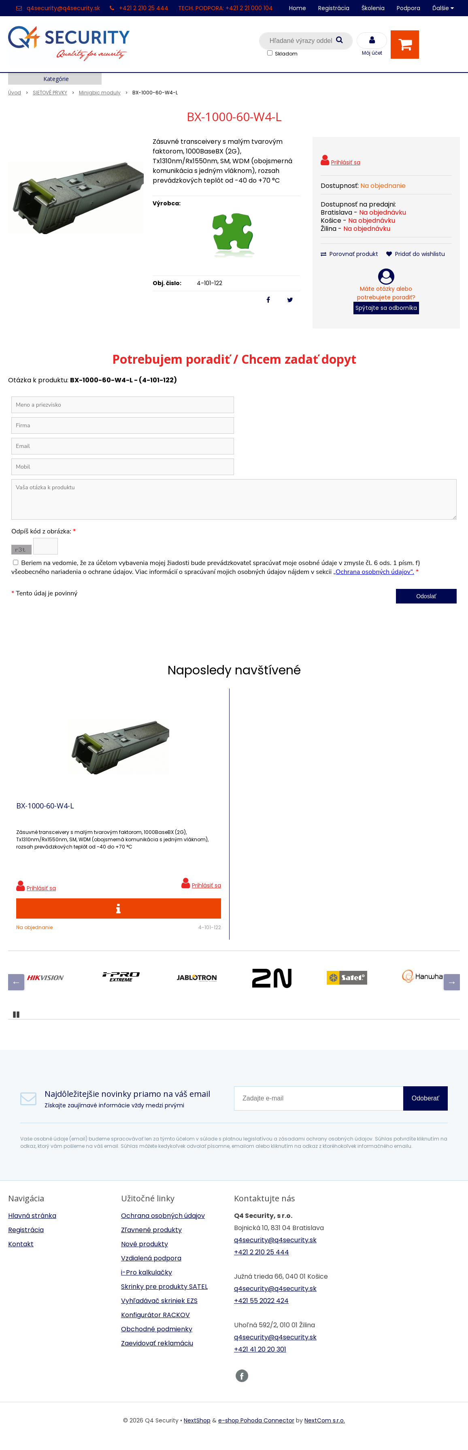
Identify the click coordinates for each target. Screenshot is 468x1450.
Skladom (286, 53)
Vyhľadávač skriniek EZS (159, 1312)
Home (297, 8)
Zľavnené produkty (151, 1241)
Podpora (408, 8)
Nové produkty (144, 1255)
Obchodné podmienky (156, 1340)
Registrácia (333, 8)
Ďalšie (443, 8)
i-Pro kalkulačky (146, 1283)
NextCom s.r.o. (324, 1432)
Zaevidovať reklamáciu (157, 1354)
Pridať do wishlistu (415, 254)
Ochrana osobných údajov (163, 1227)
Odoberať (425, 1109)
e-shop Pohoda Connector (256, 1432)
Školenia (373, 8)
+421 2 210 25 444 (143, 8)
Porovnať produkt (349, 254)
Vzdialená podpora (151, 1269)
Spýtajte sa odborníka (386, 308)
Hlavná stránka (32, 1227)
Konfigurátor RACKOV (155, 1326)
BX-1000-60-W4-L (45, 811)
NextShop (197, 1432)
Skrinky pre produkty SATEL (164, 1298)
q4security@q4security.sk (63, 8)
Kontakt (21, 1255)
